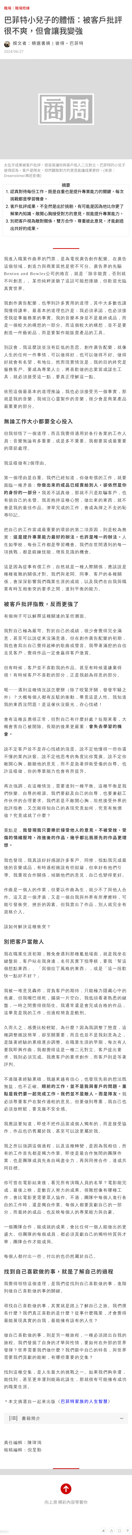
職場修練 (22, 8)
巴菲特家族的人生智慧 (84, 1401)
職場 (7, 8)
